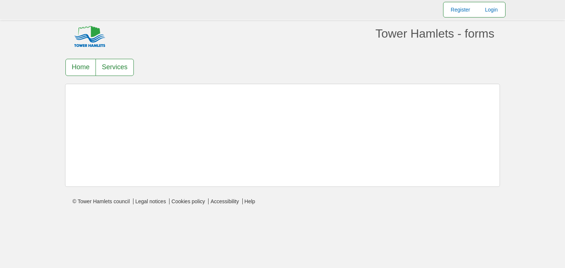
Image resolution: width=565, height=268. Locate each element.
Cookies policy (188, 201)
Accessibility (224, 201)
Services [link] (114, 67)
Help (250, 201)
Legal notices (150, 201)
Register (460, 10)
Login (491, 10)
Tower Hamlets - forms (434, 33)
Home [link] (81, 67)
